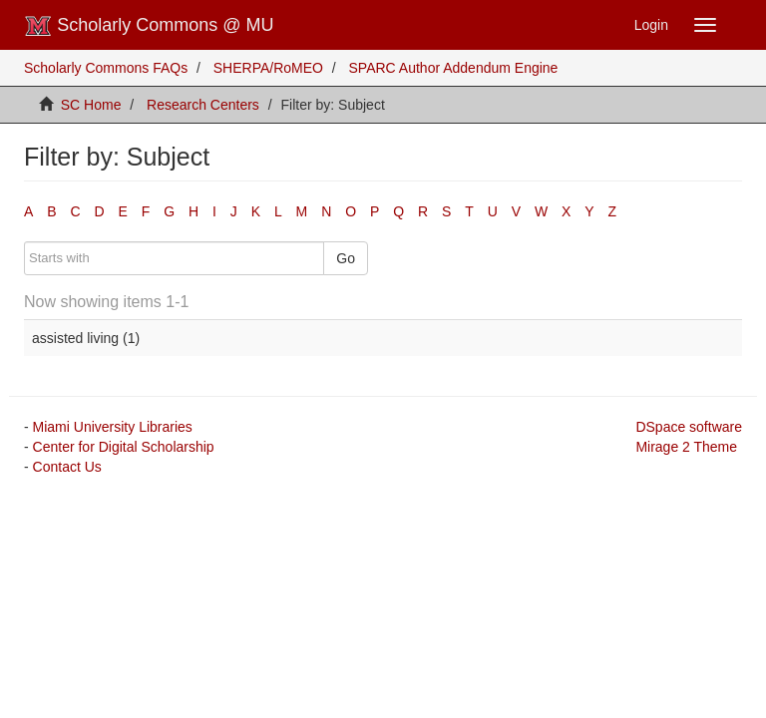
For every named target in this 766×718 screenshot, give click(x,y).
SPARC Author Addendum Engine (454, 68)
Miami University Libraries (112, 427)
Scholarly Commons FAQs (106, 68)
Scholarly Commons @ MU (149, 26)
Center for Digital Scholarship (123, 447)
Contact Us (67, 467)
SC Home (91, 105)
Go (345, 258)
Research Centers (203, 105)
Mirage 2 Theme (686, 447)
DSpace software (688, 427)
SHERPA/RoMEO (268, 68)
